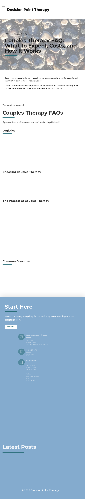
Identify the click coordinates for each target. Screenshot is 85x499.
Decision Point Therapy (28, 10)
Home (7, 34)
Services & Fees (19, 34)
